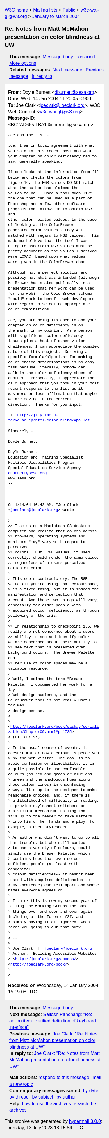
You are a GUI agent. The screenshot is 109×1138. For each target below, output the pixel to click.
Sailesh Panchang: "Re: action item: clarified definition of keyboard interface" (52, 1021)
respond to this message (63, 1077)
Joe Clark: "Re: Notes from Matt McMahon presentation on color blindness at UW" (53, 1040)
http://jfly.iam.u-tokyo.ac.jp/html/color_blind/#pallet (49, 418)
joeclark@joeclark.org (62, 105)
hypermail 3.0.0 (85, 1121)
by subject (42, 1096)
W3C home (16, 10)
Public (68, 10)
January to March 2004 (56, 16)
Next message (67, 69)
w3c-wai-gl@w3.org (59, 111)
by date (90, 1090)
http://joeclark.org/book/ (38, 964)
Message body (58, 56)
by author (66, 1096)
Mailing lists (45, 10)
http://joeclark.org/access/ (45, 959)
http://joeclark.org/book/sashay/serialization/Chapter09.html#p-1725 (53, 729)
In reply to (42, 76)
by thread (19, 1096)
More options (22, 63)
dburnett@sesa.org (74, 92)
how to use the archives (46, 1103)
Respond (85, 56)
